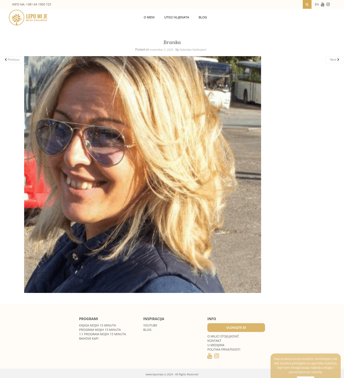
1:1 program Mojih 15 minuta (102, 334)
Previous (12, 59)
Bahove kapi (89, 338)
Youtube (150, 325)
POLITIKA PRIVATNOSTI (223, 349)
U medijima (215, 345)
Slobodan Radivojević (193, 50)
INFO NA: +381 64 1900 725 (31, 4)
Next (334, 59)
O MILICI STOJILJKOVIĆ (223, 336)
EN (317, 4)
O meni (149, 17)
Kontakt (214, 341)
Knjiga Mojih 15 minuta (97, 325)
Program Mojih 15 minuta (100, 330)
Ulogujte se (236, 327)
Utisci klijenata (176, 17)
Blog (203, 17)
